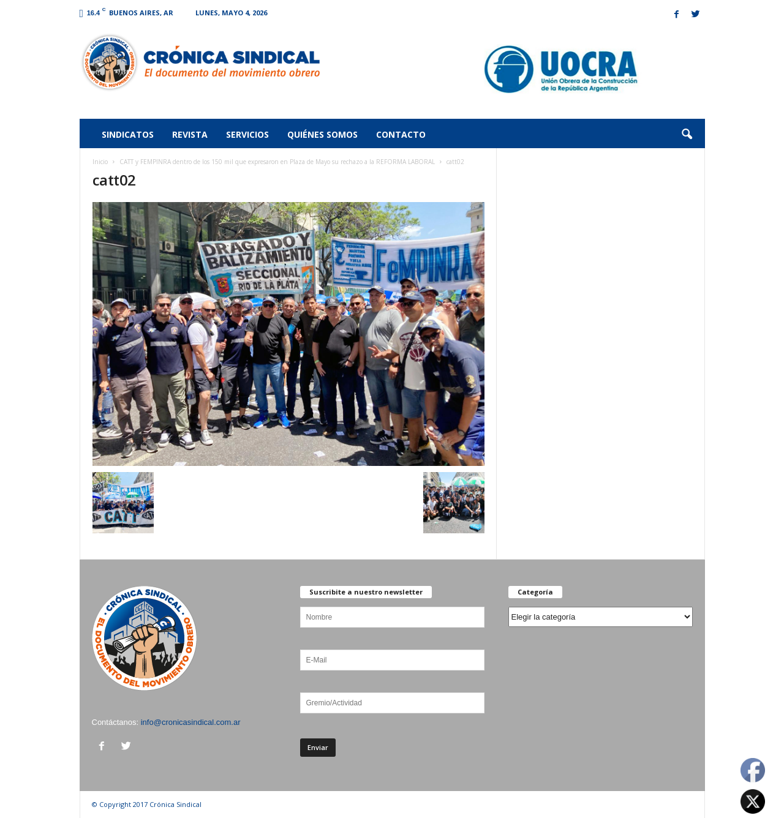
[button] (686, 134)
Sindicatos (128, 134)
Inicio (100, 161)
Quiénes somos (322, 134)
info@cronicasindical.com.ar (191, 722)
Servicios (247, 134)
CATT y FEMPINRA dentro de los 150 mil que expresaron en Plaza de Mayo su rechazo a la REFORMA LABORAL (277, 161)
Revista (190, 134)
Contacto (401, 134)
